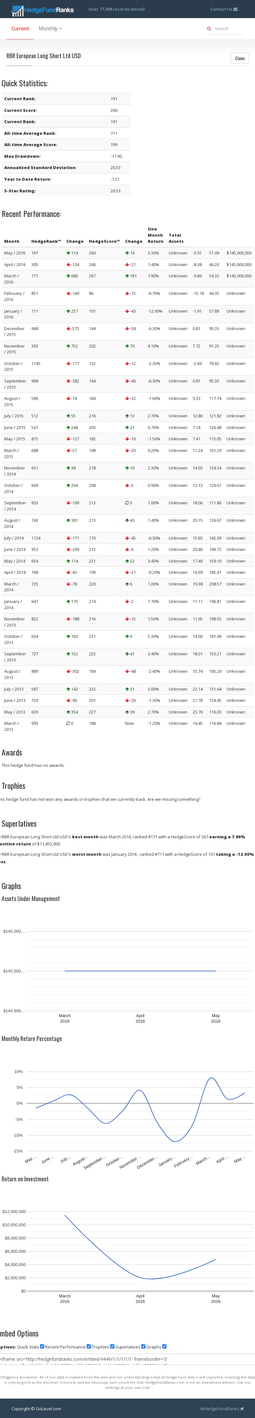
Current (20, 28)
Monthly (50, 28)
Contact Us (224, 9)
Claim (240, 58)
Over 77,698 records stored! (117, 9)
